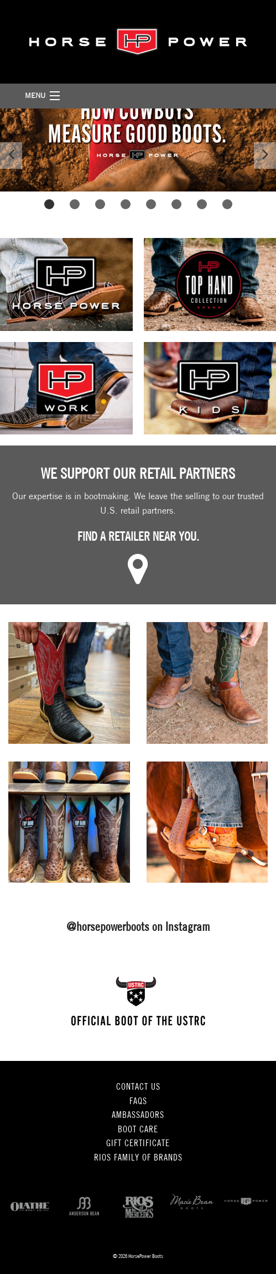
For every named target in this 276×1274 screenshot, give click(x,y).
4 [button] (125, 204)
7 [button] (201, 204)
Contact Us (138, 1087)
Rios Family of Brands (138, 1158)
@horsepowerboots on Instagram (138, 927)
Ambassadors (138, 1115)
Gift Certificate (138, 1144)
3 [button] (99, 204)
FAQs (138, 1101)
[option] (138, 149)
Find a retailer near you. (138, 537)
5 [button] (150, 204)
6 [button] (176, 204)
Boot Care (138, 1130)
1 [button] (48, 204)
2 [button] (74, 204)
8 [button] (227, 204)
